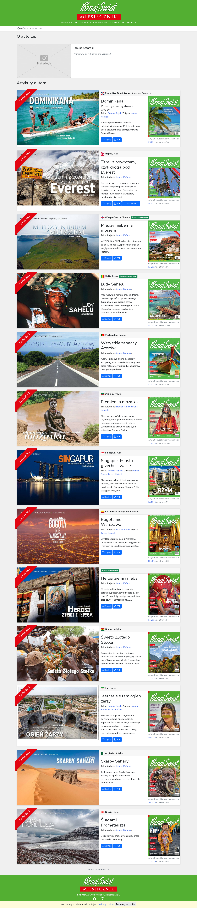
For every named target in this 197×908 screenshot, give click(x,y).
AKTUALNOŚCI (82, 22)
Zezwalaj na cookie (125, 904)
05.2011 (152, 142)
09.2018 (152, 737)
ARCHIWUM (100, 22)
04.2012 (152, 203)
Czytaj (106, 139)
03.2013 (152, 267)
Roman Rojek (114, 113)
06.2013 (152, 502)
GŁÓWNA (66, 22)
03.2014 (152, 561)
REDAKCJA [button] (127, 22)
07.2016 (152, 620)
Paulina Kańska (115, 470)
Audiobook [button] (131, 203)
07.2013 (152, 384)
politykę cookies (106, 904)
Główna (22, 28)
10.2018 (152, 802)
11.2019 (152, 861)
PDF (117, 139)
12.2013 (152, 443)
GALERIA (114, 22)
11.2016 (152, 678)
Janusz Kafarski (123, 177)
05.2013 (152, 325)
